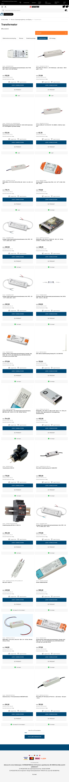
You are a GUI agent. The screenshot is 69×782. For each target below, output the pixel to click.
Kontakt (34, 774)
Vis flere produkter (34, 736)
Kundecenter (26, 2)
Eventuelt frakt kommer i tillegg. (8, 79)
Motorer (21, 38)
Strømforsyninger (31, 38)
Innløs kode (39, 2)
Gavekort (34, 2)
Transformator (42, 38)
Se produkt (17, 89)
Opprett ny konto (57, 2)
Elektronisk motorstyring (9, 38)
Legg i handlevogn (18, 85)
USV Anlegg (52, 38)
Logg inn (64, 2)
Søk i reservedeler (48, 2)
